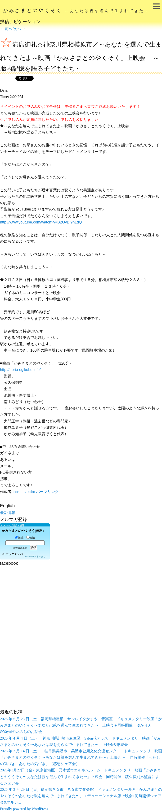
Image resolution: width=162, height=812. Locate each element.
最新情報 (7, 513)
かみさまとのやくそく (76, 10)
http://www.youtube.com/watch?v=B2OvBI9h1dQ (41, 222)
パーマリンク (47, 492)
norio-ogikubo (24, 492)
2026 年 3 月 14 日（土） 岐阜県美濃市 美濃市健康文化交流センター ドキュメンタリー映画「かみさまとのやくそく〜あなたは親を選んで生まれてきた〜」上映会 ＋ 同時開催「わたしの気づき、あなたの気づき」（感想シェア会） (81, 757)
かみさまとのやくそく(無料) (23, 531)
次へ (19, 29)
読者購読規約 (20, 548)
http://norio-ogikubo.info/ (20, 370)
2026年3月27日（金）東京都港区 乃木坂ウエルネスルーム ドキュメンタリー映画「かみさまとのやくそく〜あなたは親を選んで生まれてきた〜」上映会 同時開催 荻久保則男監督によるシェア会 (80, 776)
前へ (6, 29)
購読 (19, 537)
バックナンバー (16, 554)
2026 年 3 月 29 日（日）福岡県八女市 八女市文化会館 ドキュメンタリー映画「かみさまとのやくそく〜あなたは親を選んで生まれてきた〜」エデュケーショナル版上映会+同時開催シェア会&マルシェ (81, 795)
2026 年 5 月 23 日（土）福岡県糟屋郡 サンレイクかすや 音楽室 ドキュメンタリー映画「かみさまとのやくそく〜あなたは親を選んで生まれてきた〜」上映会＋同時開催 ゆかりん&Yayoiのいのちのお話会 (81, 725)
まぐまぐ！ (42, 556)
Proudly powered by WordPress (24, 809)
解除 (30, 537)
